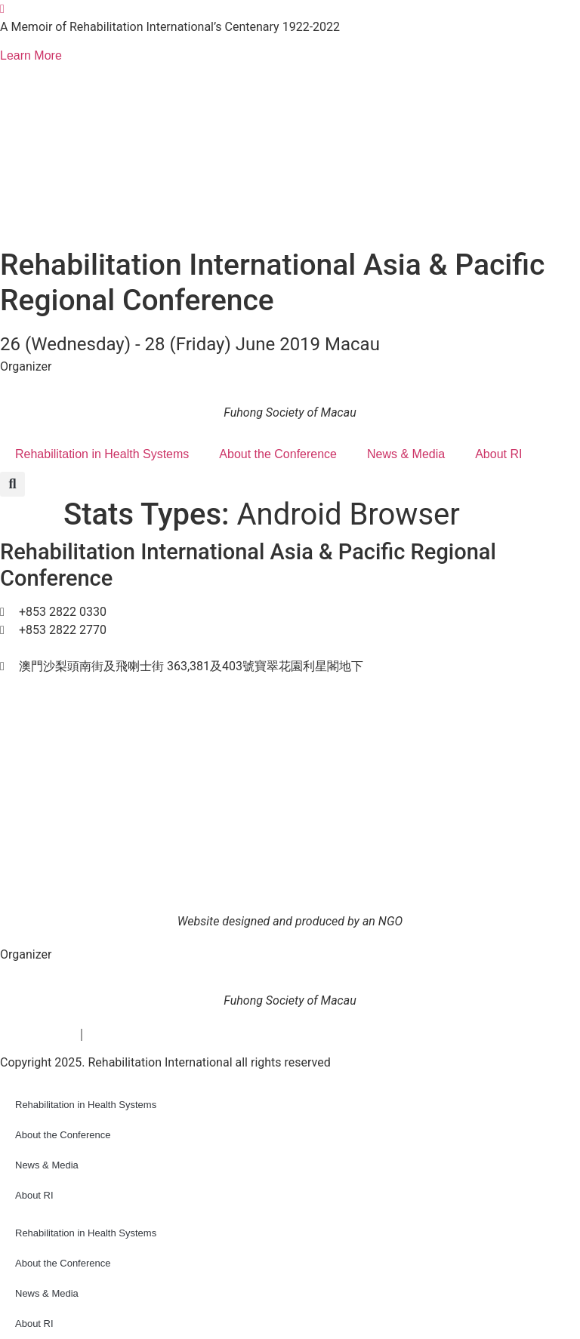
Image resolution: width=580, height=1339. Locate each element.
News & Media (406, 454)
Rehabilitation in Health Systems (102, 454)
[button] (12, 484)
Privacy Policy (38, 1033)
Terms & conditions (139, 1033)
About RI (498, 454)
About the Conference (278, 454)
